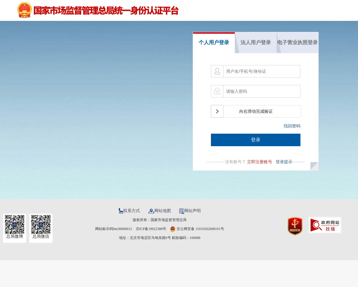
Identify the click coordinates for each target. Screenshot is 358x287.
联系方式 (130, 211)
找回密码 (292, 126)
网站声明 (190, 211)
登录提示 (282, 161)
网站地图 (160, 211)
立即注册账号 (259, 161)
